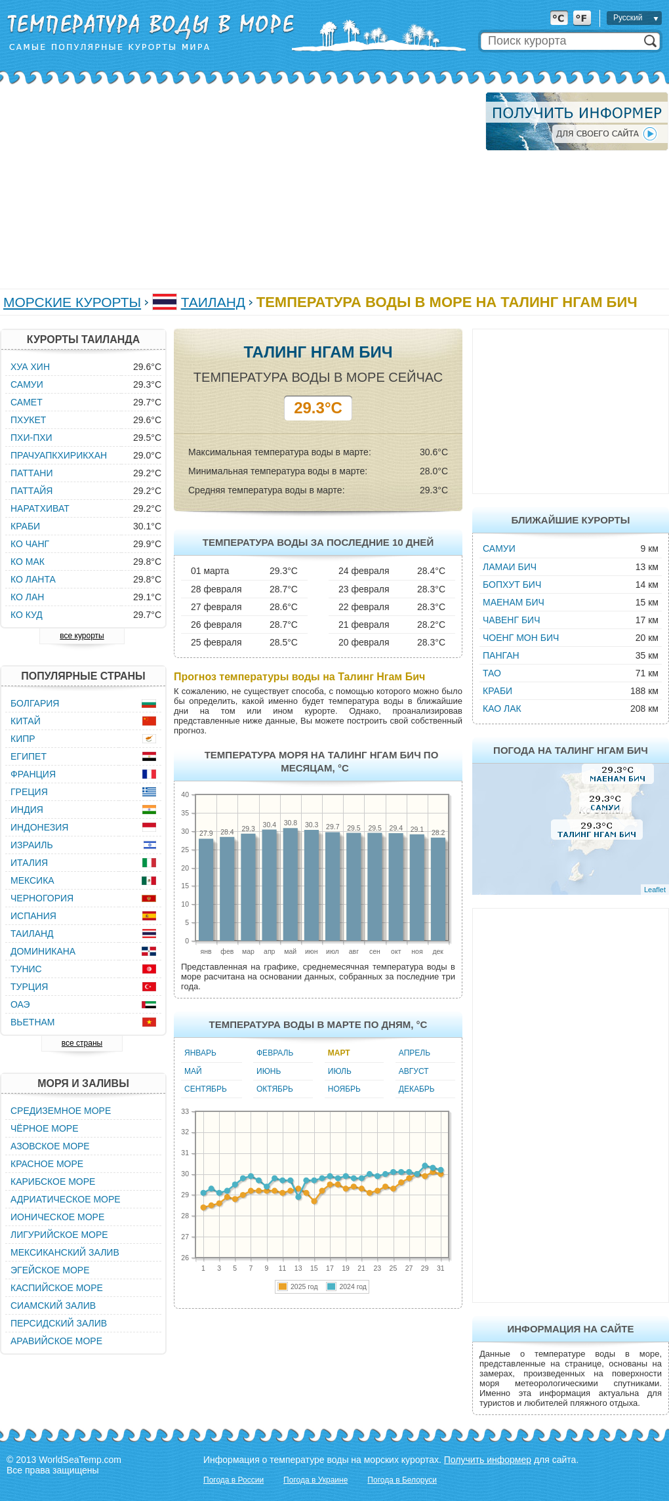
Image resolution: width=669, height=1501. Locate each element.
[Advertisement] (233, 184)
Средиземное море (60, 1110)
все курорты (82, 635)
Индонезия (39, 827)
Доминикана (42, 951)
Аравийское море (56, 1341)
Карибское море (52, 1181)
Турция (29, 986)
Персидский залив (58, 1323)
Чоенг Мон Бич (521, 637)
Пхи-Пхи (31, 437)
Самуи (499, 548)
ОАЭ (20, 1004)
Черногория (41, 898)
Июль (340, 1071)
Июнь (268, 1071)
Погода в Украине (315, 1480)
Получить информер (487, 1459)
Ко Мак (27, 561)
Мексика (32, 880)
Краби (497, 691)
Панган (501, 655)
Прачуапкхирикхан (58, 455)
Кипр (22, 738)
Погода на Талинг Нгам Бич (570, 750)
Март (339, 1053)
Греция (29, 792)
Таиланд (213, 302)
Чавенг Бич (511, 620)
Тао (492, 673)
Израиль (31, 845)
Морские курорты (72, 302)
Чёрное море (44, 1128)
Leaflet (655, 890)
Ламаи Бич (510, 567)
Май (193, 1071)
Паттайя (31, 490)
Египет (28, 756)
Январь (200, 1053)
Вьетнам (32, 1022)
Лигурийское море (59, 1234)
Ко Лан (27, 597)
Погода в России (233, 1480)
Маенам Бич (513, 602)
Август (414, 1071)
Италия (29, 862)
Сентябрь (205, 1089)
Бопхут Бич (512, 584)
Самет (26, 402)
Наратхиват (40, 508)
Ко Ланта (33, 579)
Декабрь (417, 1089)
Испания (33, 916)
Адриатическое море (65, 1199)
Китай (25, 721)
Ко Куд (26, 614)
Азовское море (50, 1146)
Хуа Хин (30, 366)
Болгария (34, 703)
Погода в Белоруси (402, 1480)
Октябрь (274, 1089)
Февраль (274, 1053)
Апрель (414, 1053)
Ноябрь (344, 1089)
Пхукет (28, 420)
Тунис (26, 969)
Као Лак (502, 708)
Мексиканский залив (64, 1252)
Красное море (46, 1164)
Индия (26, 809)
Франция (33, 774)
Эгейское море (50, 1270)
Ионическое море (57, 1217)
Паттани (31, 473)
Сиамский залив (53, 1305)
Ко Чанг (29, 544)
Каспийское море (56, 1288)
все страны (82, 1043)
